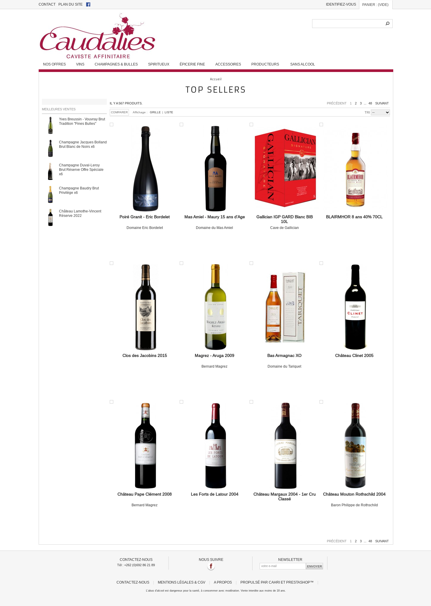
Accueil (216, 79)
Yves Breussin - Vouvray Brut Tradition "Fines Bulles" (82, 121)
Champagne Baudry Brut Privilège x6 (79, 190)
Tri (367, 112)
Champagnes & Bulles (116, 64)
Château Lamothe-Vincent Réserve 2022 (80, 213)
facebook (88, 4)
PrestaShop (298, 582)
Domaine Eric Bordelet (145, 222)
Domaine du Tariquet (285, 360)
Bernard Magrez (215, 360)
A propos (223, 582)
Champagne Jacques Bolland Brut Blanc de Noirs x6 (83, 144)
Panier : (375, 4)
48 (370, 103)
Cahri (274, 582)
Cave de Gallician (285, 222)
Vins (80, 64)
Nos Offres (54, 64)
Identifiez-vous (341, 4)
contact (47, 4)
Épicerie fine (192, 64)
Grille (155, 112)
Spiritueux (158, 64)
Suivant (382, 103)
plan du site (70, 4)
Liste (169, 112)
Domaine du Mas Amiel (215, 222)
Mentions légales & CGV (181, 582)
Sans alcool (302, 64)
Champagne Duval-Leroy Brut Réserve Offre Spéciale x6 (81, 169)
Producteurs (265, 64)
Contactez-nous (133, 582)
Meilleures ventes (59, 109)
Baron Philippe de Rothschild (354, 499)
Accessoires (228, 64)
